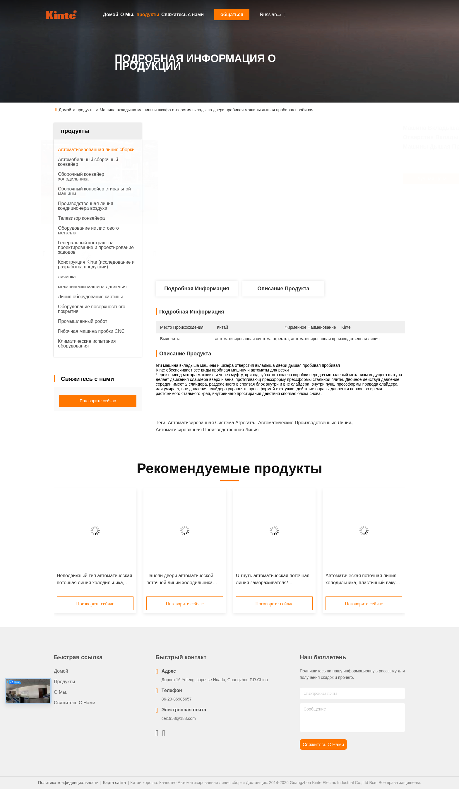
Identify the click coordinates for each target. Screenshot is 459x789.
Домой (110, 14)
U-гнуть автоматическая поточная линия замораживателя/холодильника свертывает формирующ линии (272, 579)
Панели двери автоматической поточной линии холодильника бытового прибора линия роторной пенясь (184, 579)
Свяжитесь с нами (182, 14)
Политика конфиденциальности (68, 782)
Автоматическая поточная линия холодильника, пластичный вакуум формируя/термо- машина (363, 579)
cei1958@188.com (179, 718)
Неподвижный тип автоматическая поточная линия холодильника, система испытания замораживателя (94, 579)
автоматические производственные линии (304, 422)
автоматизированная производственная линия (207, 429)
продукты (147, 14)
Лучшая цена (311, 178)
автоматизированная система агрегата (211, 422)
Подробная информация (196, 289)
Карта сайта (114, 782)
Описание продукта (283, 289)
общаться (231, 14)
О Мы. (127, 14)
